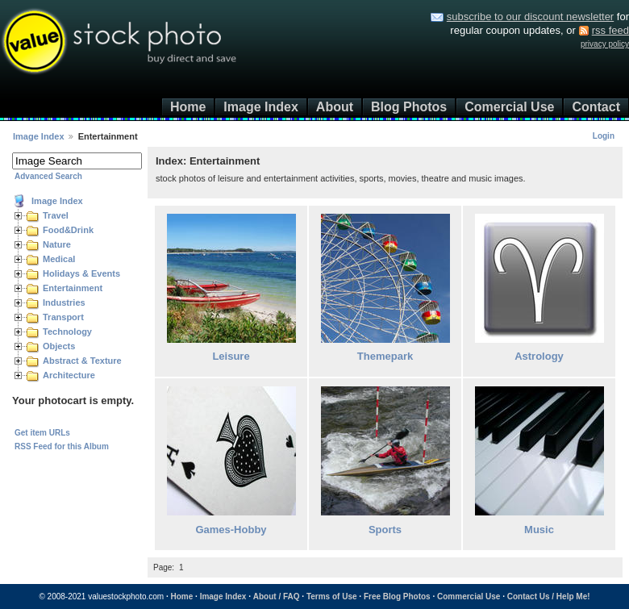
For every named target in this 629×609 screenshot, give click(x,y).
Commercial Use (468, 596)
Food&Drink (68, 230)
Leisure (230, 356)
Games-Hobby (230, 529)
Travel (56, 215)
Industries (64, 302)
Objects (59, 346)
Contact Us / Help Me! (548, 596)
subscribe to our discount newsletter (530, 16)
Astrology (539, 356)
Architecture (69, 375)
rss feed (610, 30)
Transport (63, 317)
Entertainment (72, 288)
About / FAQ (276, 596)
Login (603, 135)
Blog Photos (409, 107)
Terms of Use (331, 596)
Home (188, 107)
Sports (385, 529)
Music (539, 529)
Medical (59, 259)
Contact (596, 107)
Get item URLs (42, 432)
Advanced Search (48, 176)
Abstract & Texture (82, 360)
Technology (67, 331)
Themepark (385, 356)
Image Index (260, 107)
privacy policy (605, 44)
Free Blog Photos (397, 596)
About (334, 107)
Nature (57, 244)
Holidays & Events (81, 273)
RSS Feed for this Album (62, 446)
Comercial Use (509, 107)
